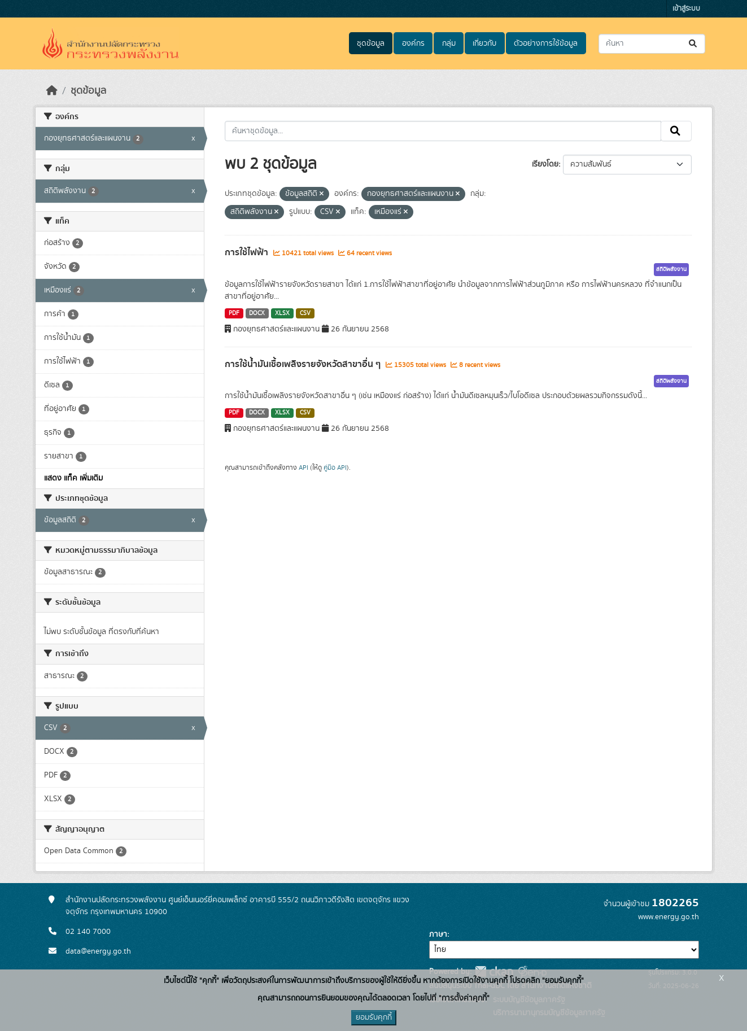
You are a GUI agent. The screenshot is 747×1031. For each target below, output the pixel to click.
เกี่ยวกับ (484, 43)
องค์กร (413, 43)
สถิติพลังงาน (671, 269)
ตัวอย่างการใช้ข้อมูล (546, 43)
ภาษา (438, 934)
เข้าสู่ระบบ (686, 8)
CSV (305, 313)
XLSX (282, 313)
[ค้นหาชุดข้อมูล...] (652, 44)
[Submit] (694, 44)
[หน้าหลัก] (52, 91)
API (303, 467)
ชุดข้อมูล (371, 43)
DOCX (257, 313)
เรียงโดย (545, 164)
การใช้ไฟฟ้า (247, 252)
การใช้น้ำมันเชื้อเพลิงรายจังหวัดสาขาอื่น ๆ (304, 364)
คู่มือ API (335, 467)
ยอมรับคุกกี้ (374, 1017)
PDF (234, 313)
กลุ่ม (449, 43)
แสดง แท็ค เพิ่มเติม (73, 478)
